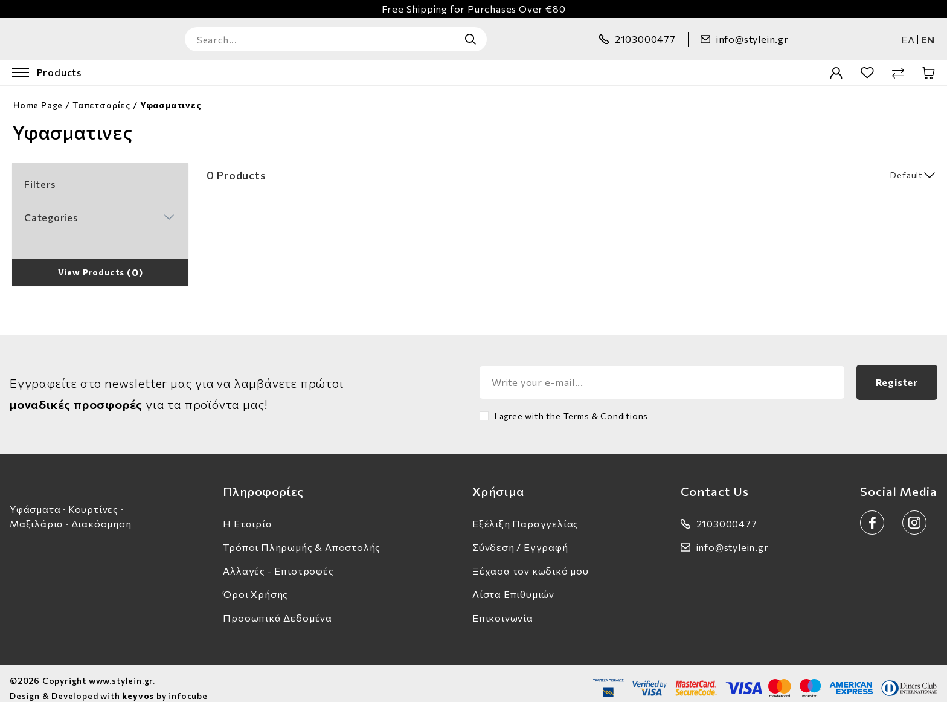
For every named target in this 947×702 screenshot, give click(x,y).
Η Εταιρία (247, 513)
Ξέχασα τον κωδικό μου (530, 560)
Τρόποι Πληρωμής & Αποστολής (301, 537)
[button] (99, 207)
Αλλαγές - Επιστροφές (278, 560)
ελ (908, 34)
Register (897, 372)
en (928, 34)
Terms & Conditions (606, 406)
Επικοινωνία (502, 607)
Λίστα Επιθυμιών (513, 584)
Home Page (38, 94)
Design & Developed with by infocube (109, 685)
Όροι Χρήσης (255, 584)
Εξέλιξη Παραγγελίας (525, 513)
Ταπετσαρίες (101, 94)
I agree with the (571, 406)
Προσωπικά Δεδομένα (277, 607)
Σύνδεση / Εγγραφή (520, 537)
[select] (875, 164)
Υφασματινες (171, 94)
